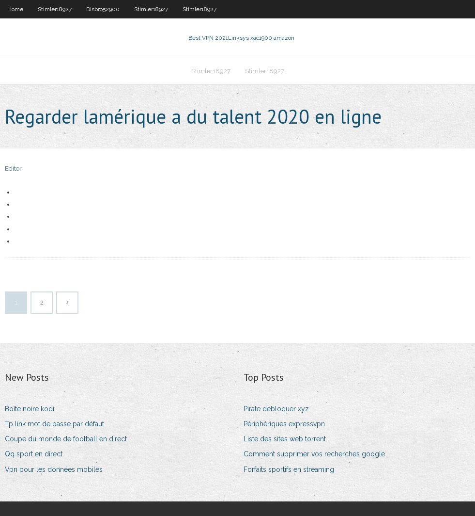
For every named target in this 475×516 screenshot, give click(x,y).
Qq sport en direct (33, 454)
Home (15, 9)
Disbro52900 (103, 9)
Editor (13, 168)
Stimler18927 (55, 9)
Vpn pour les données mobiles (54, 469)
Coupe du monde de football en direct (66, 439)
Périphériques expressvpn (284, 424)
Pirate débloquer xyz (276, 409)
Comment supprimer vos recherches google (314, 454)
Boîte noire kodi (29, 409)
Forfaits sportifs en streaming (289, 469)
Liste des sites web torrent (285, 439)
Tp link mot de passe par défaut (54, 424)
